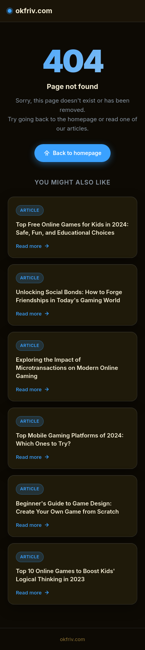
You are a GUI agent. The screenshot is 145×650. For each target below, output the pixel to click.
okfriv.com (30, 11)
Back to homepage (73, 153)
